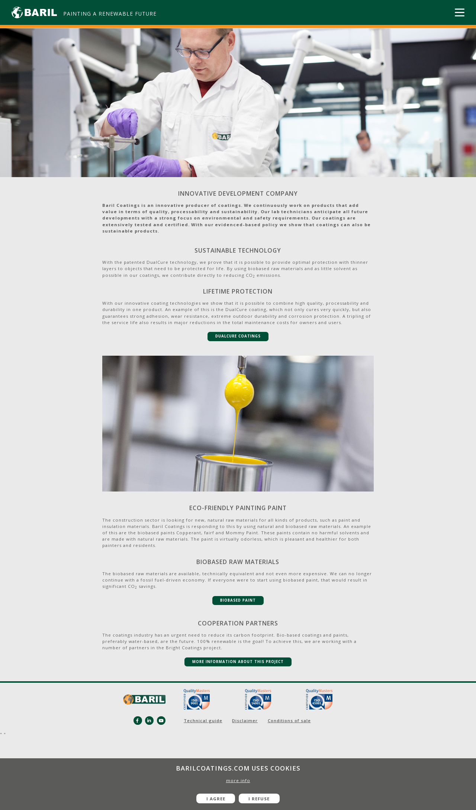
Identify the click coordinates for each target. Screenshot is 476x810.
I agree (215, 798)
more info (238, 780)
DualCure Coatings (238, 336)
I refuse (259, 798)
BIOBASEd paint (238, 600)
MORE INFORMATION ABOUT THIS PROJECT (238, 661)
